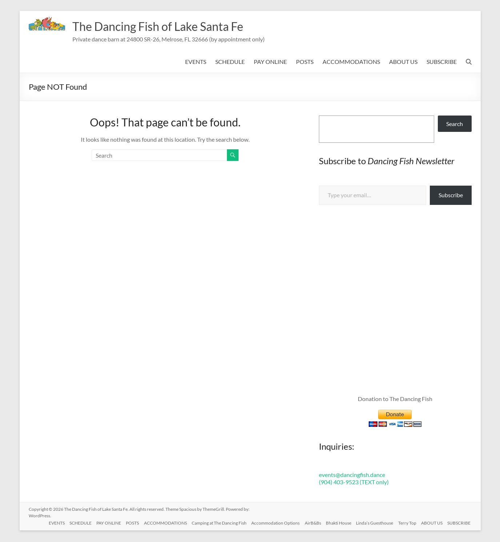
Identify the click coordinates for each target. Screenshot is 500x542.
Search (454, 124)
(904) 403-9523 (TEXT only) (354, 482)
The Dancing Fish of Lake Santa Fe (168, 27)
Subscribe (451, 195)
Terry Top (406, 523)
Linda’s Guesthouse (372, 523)
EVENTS (195, 62)
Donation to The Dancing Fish (395, 399)
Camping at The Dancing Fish (213, 523)
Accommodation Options (271, 523)
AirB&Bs (309, 523)
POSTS (304, 62)
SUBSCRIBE (442, 62)
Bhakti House (335, 523)
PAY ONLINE (270, 62)
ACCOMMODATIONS (351, 62)
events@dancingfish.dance (352, 475)
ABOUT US (403, 62)
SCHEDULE (230, 62)
